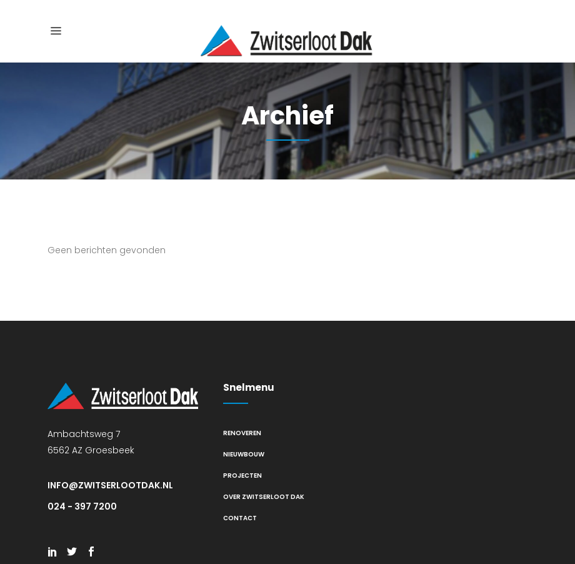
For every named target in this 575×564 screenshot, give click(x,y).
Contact (240, 518)
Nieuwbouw (243, 454)
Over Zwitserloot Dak (263, 496)
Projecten (242, 475)
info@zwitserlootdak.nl (110, 485)
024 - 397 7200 (82, 506)
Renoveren (242, 433)
